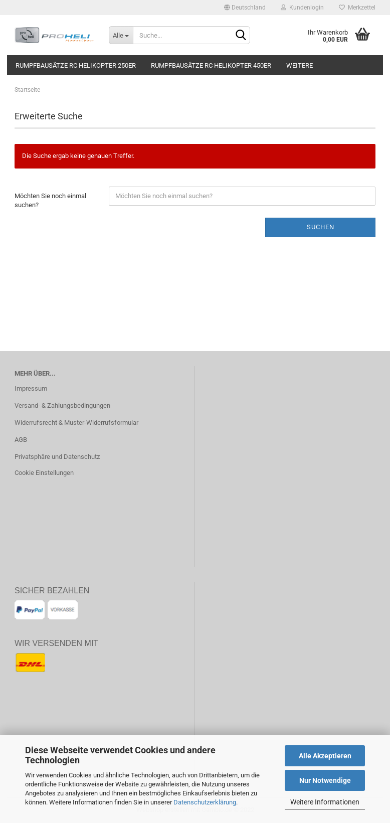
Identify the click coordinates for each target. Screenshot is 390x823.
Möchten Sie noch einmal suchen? (50, 200)
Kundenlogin (302, 7)
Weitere (299, 65)
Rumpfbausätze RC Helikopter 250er (76, 65)
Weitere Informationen (324, 802)
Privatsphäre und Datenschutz (57, 456)
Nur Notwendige (325, 780)
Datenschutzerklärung (204, 802)
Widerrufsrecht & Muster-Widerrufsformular (76, 422)
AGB (21, 439)
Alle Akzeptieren (325, 756)
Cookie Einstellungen (44, 472)
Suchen (320, 227)
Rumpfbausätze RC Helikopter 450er (211, 65)
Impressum (31, 388)
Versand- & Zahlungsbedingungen (62, 405)
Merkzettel (357, 7)
